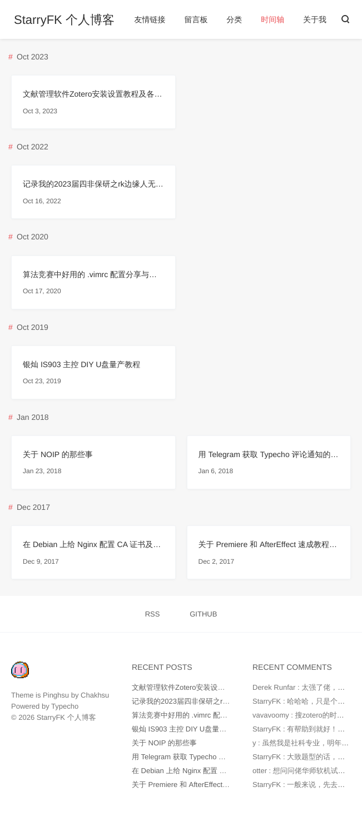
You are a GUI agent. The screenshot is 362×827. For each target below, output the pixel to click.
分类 (234, 19)
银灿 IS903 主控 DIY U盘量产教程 (81, 364)
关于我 (314, 19)
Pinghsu (56, 695)
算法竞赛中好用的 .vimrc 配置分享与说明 (93, 274)
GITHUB (203, 614)
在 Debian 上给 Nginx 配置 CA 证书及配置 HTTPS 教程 (93, 544)
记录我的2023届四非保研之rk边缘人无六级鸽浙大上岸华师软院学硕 (93, 183)
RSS (152, 614)
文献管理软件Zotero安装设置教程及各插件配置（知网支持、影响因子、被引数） (93, 93)
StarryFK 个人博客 (64, 20)
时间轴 (272, 19)
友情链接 (150, 19)
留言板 (195, 19)
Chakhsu (95, 695)
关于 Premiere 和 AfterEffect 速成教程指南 (269, 544)
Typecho (64, 706)
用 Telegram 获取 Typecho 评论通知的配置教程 (269, 454)
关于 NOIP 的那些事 (58, 454)
